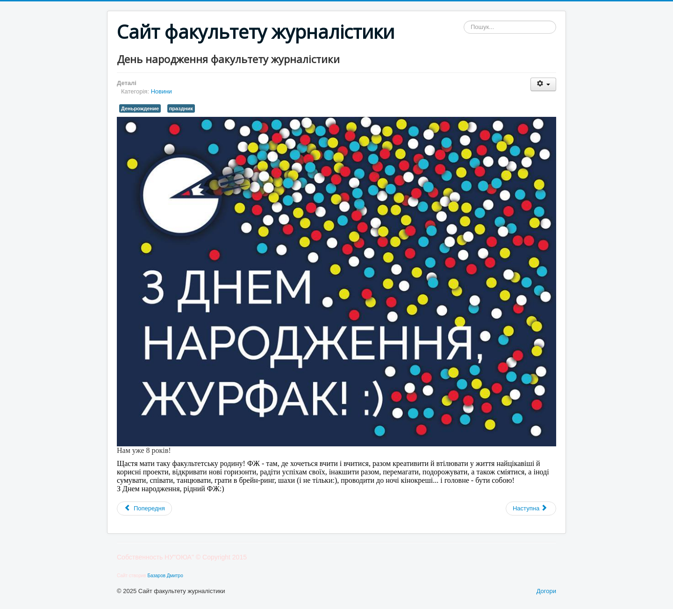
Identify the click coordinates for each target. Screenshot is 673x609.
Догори (546, 591)
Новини (161, 91)
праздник (181, 108)
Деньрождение (140, 108)
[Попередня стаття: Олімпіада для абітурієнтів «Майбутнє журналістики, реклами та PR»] (144, 509)
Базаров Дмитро (165, 575)
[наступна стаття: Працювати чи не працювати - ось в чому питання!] (531, 509)
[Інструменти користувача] (543, 84)
